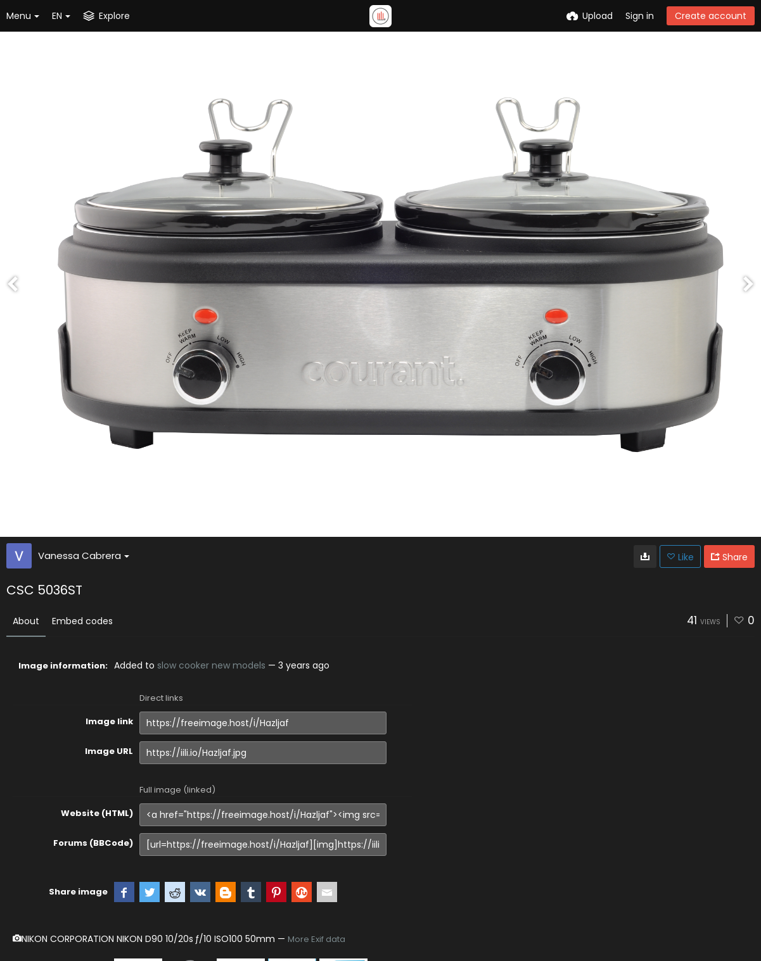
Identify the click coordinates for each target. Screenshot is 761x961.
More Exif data (316, 939)
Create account (710, 15)
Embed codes (82, 621)
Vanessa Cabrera (83, 555)
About (26, 621)
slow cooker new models (211, 665)
